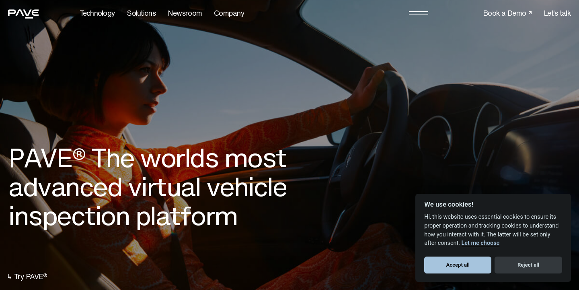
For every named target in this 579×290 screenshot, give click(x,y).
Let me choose (481, 243)
